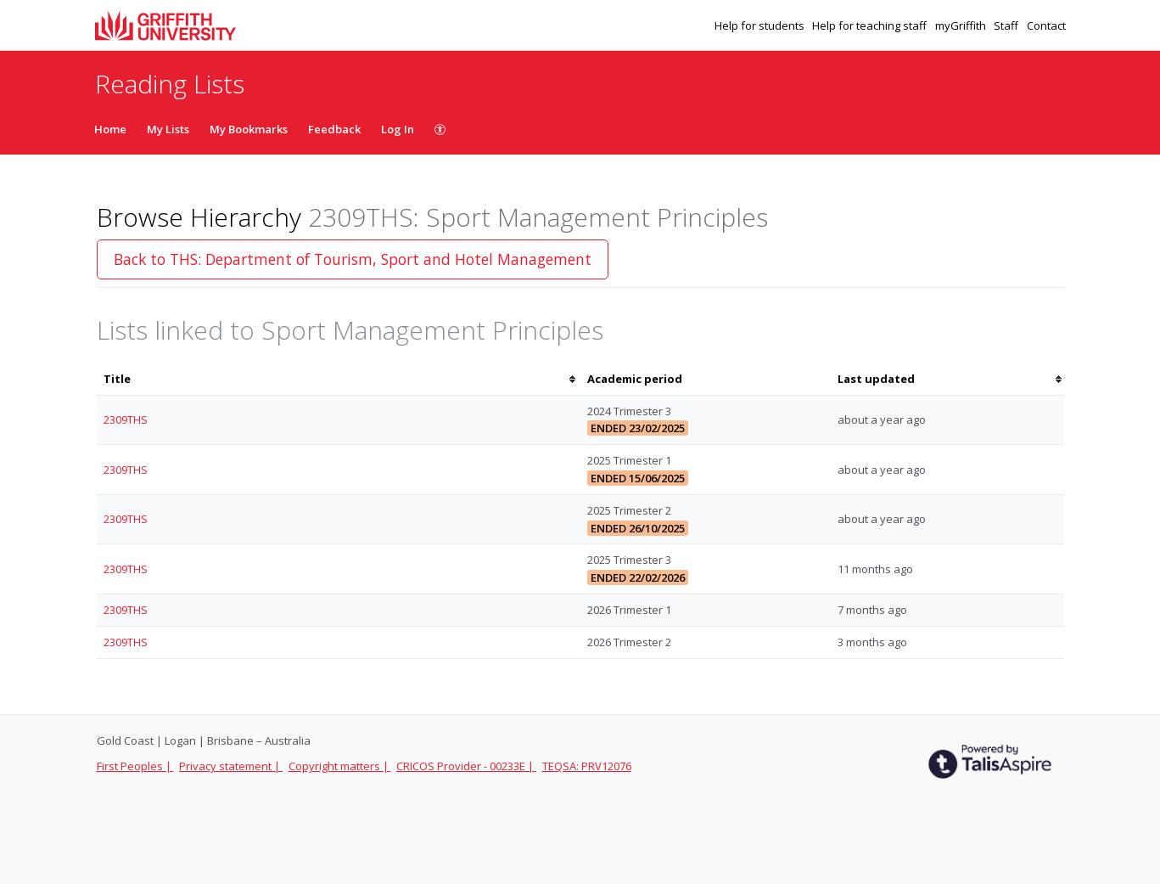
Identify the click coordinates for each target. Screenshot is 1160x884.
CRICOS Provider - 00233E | (466, 766)
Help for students (760, 25)
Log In (397, 129)
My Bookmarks (249, 129)
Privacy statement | (231, 766)
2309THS (126, 419)
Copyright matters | (340, 766)
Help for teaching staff (870, 25)
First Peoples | (135, 766)
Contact (1046, 25)
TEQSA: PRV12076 (586, 766)
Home (110, 129)
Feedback (334, 129)
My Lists (168, 129)
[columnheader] (338, 379)
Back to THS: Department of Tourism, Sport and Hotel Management (352, 259)
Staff (1007, 25)
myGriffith (962, 25)
